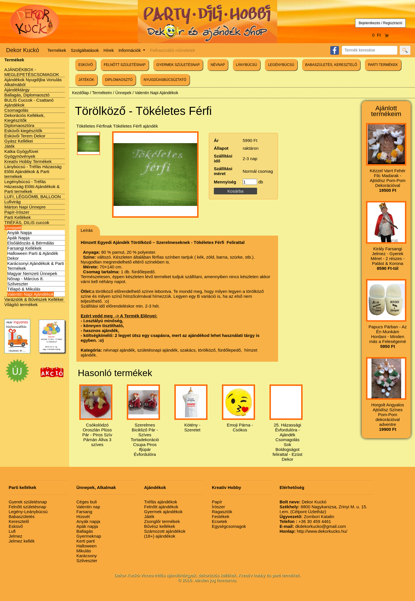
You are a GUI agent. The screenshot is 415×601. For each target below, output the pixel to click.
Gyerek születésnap (28, 501)
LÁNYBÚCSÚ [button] (246, 65)
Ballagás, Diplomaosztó (27, 94)
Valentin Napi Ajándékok (30, 294)
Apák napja (87, 526)
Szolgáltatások (85, 50)
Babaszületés (22, 516)
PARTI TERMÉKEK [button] (383, 65)
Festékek (220, 516)
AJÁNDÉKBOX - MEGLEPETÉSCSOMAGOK (31, 72)
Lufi (12, 531)
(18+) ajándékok (159, 536)
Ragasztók (222, 511)
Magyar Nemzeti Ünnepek (32, 273)
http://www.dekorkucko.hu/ (313, 531)
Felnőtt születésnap (27, 506)
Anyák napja (88, 521)
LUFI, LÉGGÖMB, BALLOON (32, 196)
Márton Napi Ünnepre (25, 206)
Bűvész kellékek (159, 526)
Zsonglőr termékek (162, 521)
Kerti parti (85, 541)
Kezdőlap (80, 92)
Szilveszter (17, 283)
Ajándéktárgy (17, 89)
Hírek (108, 50)
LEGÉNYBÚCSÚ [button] (281, 65)
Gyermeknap (88, 536)
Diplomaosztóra (19, 125)
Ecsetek (219, 521)
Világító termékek (21, 304)
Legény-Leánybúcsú (28, 511)
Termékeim (102, 92)
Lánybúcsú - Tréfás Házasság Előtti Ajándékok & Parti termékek (32, 171)
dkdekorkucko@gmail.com (313, 526)
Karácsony (86, 555)
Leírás (87, 230)
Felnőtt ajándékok (161, 506)
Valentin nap (88, 506)
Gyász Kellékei (18, 141)
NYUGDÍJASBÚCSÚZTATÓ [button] (165, 80)
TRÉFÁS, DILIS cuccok (26, 222)
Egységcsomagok (229, 526)
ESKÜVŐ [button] (85, 65)
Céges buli (86, 501)
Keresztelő (19, 521)
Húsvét (83, 516)
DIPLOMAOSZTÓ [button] (119, 80)
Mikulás (83, 550)
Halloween (86, 545)
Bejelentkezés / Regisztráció (380, 23)
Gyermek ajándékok (163, 511)
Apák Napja (18, 237)
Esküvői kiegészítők (23, 130)
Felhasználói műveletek (172, 50)
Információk (130, 50)
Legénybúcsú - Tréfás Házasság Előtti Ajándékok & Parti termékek (32, 186)
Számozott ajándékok (164, 531)
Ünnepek (13, 227)
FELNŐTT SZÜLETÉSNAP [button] (124, 65)
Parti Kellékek (17, 217)
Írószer (218, 506)
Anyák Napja (19, 232)
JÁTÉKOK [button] (86, 80)
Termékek (57, 50)
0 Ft (380, 35)
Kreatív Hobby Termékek (28, 161)
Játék (9, 146)
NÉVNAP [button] (218, 65)
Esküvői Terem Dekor (24, 135)
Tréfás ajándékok (160, 501)
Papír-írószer (16, 212)
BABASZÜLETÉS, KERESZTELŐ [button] (331, 65)
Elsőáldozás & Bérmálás (30, 242)
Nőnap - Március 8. (25, 278)
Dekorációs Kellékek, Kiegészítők (24, 118)
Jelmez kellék (22, 541)
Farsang (84, 511)
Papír (217, 501)
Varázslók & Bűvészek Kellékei (33, 299)
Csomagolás (16, 110)
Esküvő (16, 526)
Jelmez (15, 536)
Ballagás (84, 531)
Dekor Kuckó (22, 50)
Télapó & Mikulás (23, 289)
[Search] (369, 50)
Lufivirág (12, 201)
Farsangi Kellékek (24, 248)
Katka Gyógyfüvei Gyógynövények (21, 154)
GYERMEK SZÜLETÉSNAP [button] (178, 65)
